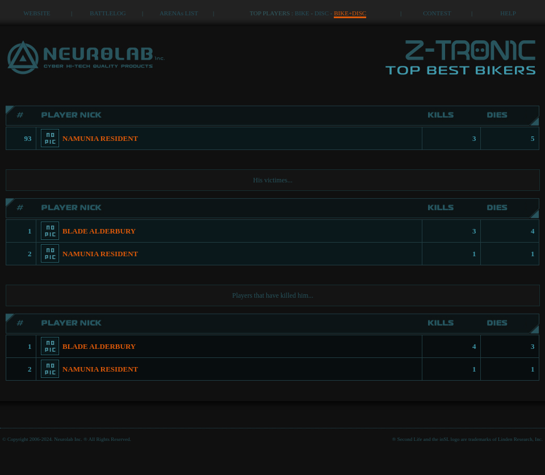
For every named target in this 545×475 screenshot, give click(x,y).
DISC (322, 13)
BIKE (302, 13)
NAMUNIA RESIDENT (100, 138)
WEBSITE (37, 13)
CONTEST (437, 13)
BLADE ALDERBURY (99, 231)
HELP (508, 13)
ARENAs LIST (179, 13)
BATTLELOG (108, 13)
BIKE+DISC (350, 13)
